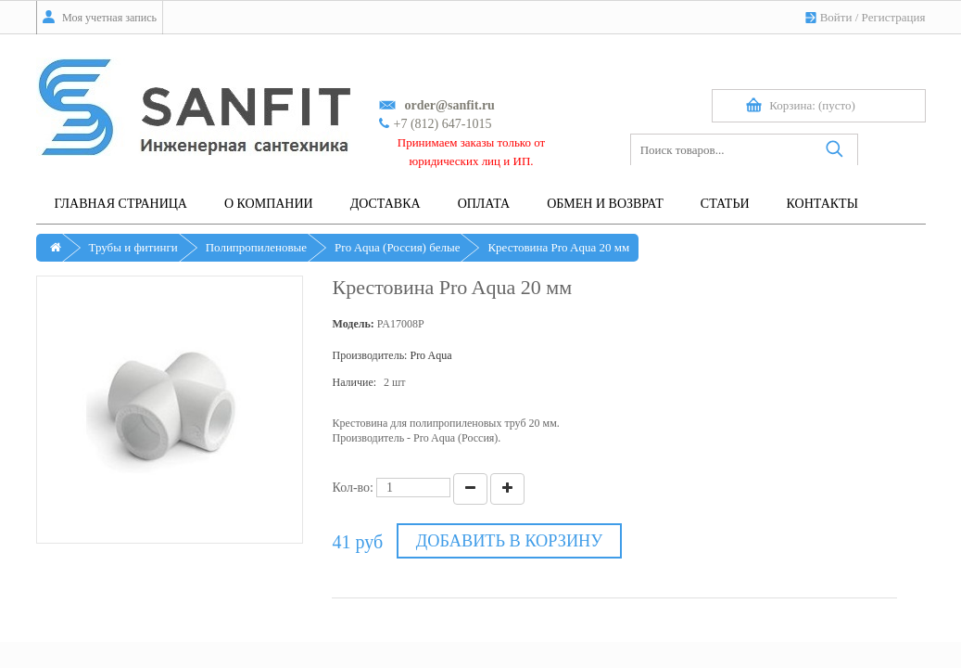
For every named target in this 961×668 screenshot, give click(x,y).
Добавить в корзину (506, 541)
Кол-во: (352, 488)
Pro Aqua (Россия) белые (397, 247)
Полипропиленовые (256, 247)
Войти (836, 17)
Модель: (352, 323)
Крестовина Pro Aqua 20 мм (558, 247)
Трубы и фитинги (133, 247)
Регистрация (894, 17)
